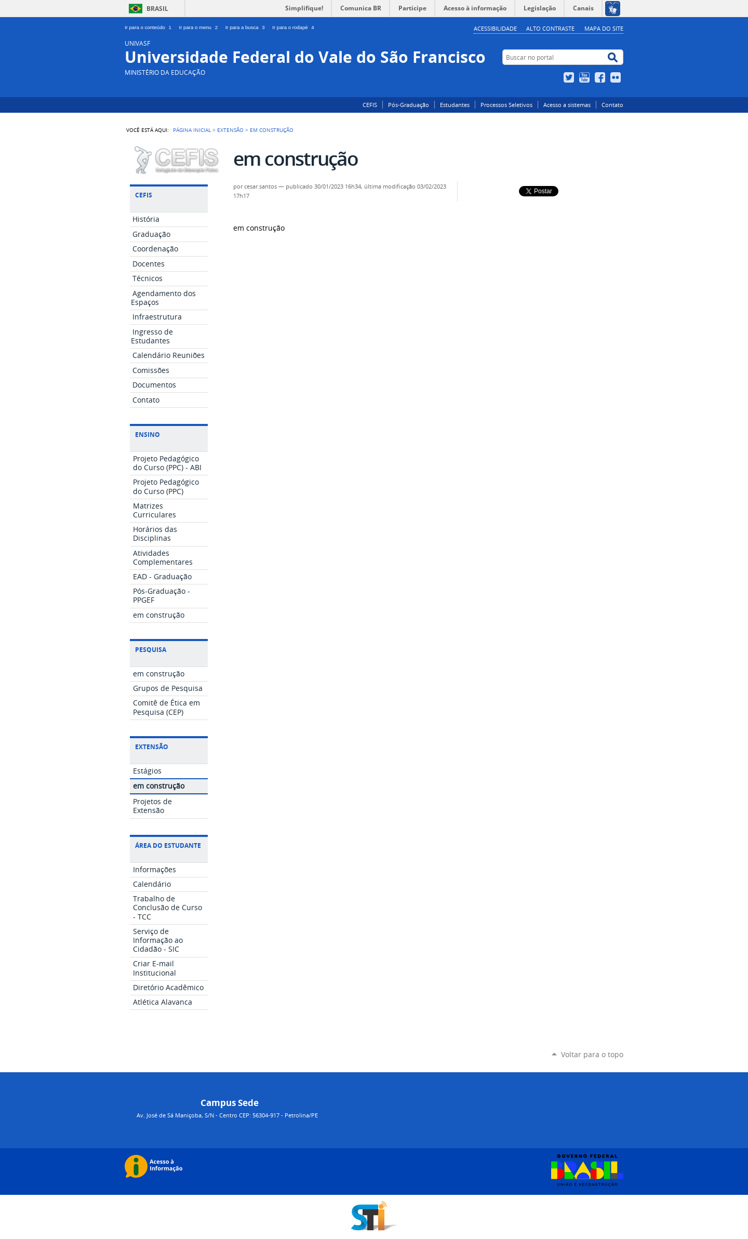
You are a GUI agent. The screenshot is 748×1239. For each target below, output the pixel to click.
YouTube (585, 77)
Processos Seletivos (506, 105)
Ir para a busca (247, 27)
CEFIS (370, 105)
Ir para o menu (200, 27)
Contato (612, 105)
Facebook (601, 77)
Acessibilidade (495, 28)
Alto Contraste (550, 28)
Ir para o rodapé (294, 27)
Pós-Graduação (408, 105)
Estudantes (455, 105)
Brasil (157, 8)
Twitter (570, 77)
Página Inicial (192, 130)
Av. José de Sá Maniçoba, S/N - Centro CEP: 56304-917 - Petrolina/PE (227, 1115)
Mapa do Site (603, 28)
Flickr (616, 77)
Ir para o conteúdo (150, 27)
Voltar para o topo (592, 1054)
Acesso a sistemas (567, 105)
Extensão (230, 130)
